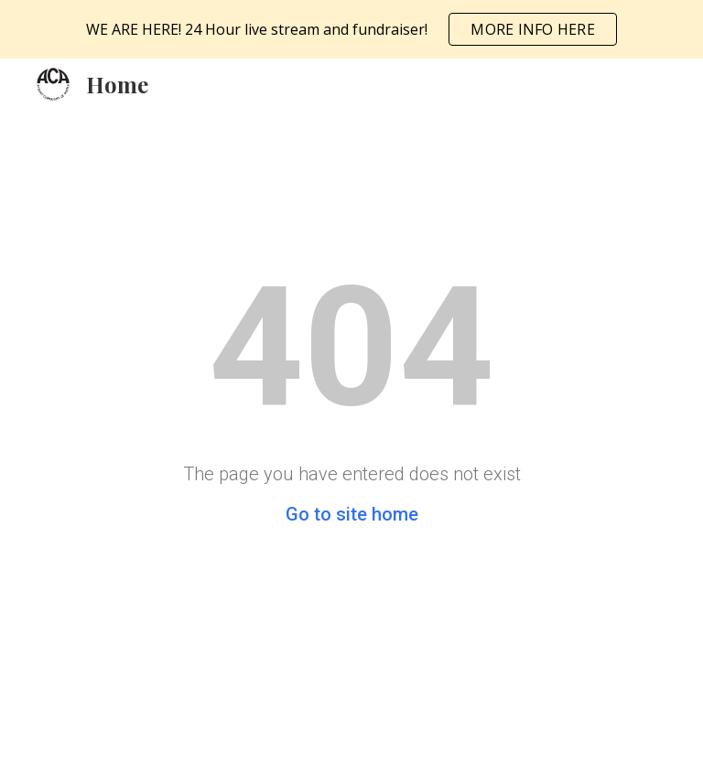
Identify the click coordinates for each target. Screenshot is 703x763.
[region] (351, 29)
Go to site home (352, 514)
